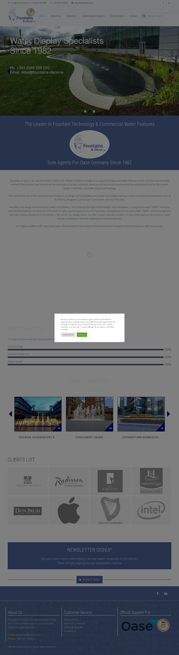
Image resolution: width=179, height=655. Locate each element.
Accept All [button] (81, 335)
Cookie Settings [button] (68, 335)
